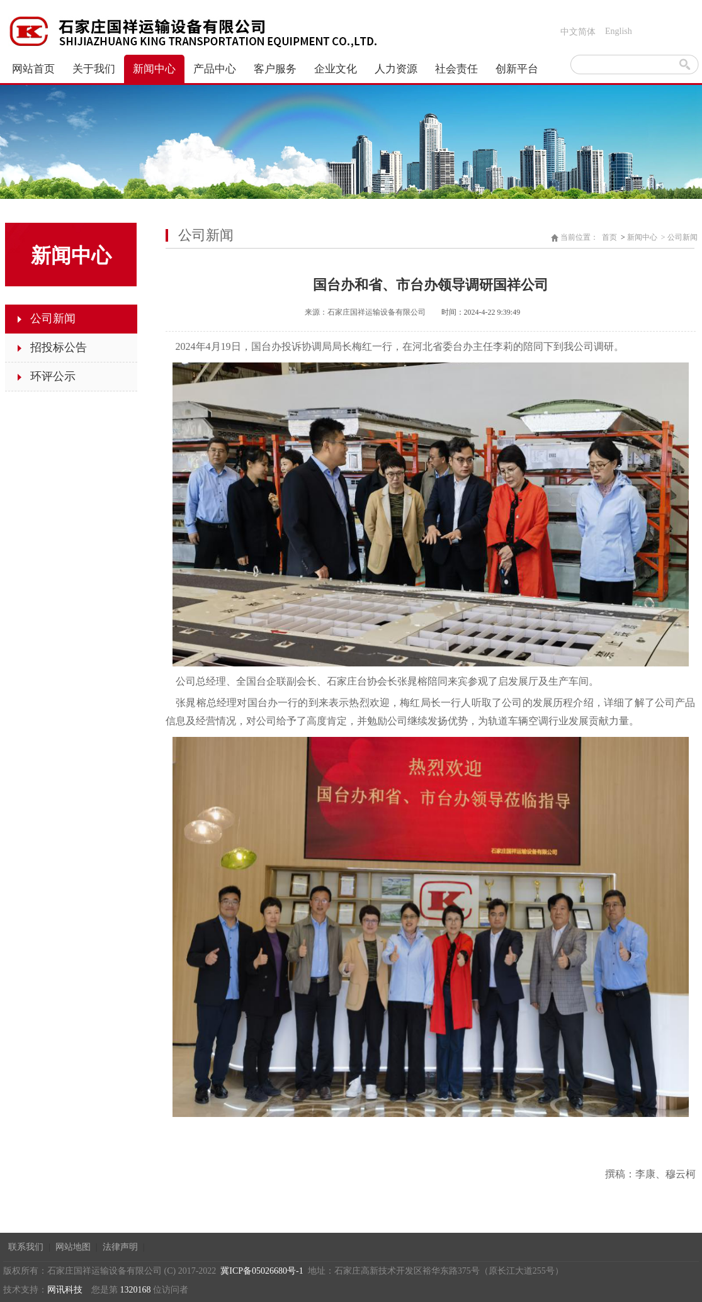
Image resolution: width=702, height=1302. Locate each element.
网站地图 (73, 1247)
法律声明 (120, 1247)
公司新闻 (682, 237)
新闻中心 (642, 237)
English (618, 31)
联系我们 (25, 1247)
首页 (609, 237)
